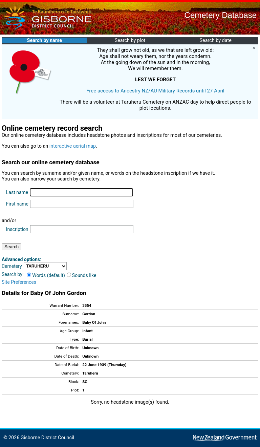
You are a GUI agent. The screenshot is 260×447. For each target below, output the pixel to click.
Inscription (17, 229)
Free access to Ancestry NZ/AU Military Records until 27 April (155, 91)
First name (17, 204)
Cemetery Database (221, 15)
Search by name (44, 40)
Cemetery (12, 266)
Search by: (12, 274)
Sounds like (81, 275)
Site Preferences (19, 282)
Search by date (215, 40)
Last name (17, 192)
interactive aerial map (72, 146)
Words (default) (46, 275)
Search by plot (130, 40)
